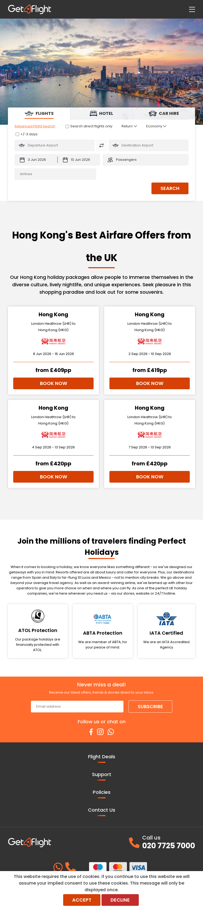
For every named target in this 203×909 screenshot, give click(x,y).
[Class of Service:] (156, 126)
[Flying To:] (148, 145)
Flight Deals (101, 758)
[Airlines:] (55, 174)
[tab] (39, 113)
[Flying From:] (55, 145)
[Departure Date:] (36, 160)
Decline (120, 900)
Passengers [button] (126, 159)
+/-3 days (29, 134)
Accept (81, 900)
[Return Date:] (79, 160)
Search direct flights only (91, 126)
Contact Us (101, 811)
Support (101, 776)
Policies (101, 793)
